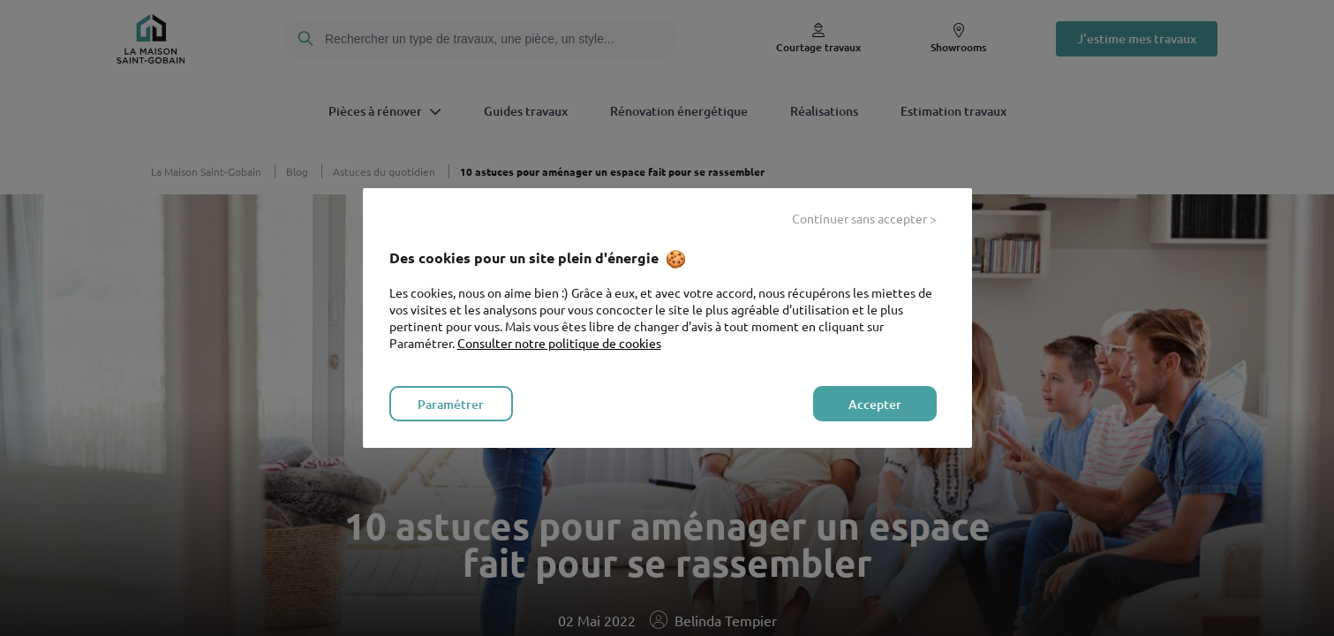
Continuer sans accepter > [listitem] (864, 218)
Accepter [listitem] (874, 404)
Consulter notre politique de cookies (559, 343)
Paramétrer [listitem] (451, 404)
